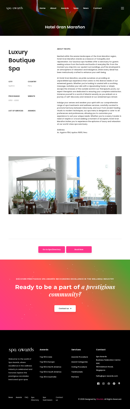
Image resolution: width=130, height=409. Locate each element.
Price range (14, 96)
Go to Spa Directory (52, 249)
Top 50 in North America (50, 367)
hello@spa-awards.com (107, 376)
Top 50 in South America (50, 372)
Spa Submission (47, 398)
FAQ (26, 397)
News (11, 397)
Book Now (79, 249)
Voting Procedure (79, 367)
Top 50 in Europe (47, 362)
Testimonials (77, 372)
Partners (75, 377)
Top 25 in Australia (48, 377)
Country (32, 81)
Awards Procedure (79, 357)
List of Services (16, 111)
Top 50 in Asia (46, 357)
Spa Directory (35, 398)
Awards (32, 111)
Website (31, 96)
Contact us (59, 398)
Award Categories (79, 362)
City (10, 81)
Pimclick (99, 399)
